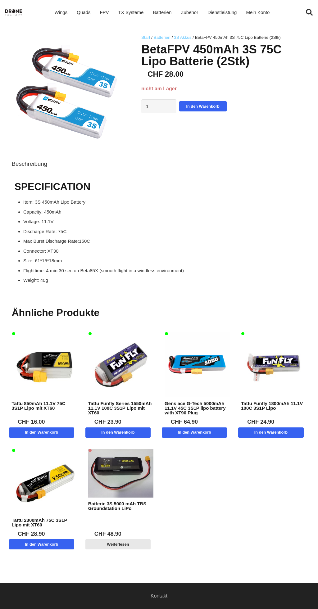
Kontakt (159, 595)
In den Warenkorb (203, 106)
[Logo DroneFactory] (13, 12)
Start (145, 37)
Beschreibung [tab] (30, 163)
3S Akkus (182, 37)
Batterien (162, 37)
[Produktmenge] (158, 106)
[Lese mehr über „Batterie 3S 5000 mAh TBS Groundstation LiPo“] (118, 544)
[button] (309, 12)
